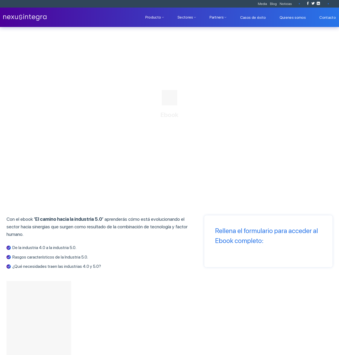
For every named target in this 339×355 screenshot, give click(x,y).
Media (262, 4)
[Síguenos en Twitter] (313, 4)
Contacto (327, 17)
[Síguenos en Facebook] (308, 4)
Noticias (286, 4)
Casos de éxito (253, 17)
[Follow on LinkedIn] (318, 4)
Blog (273, 4)
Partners (217, 17)
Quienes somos (293, 17)
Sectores (186, 17)
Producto (154, 17)
